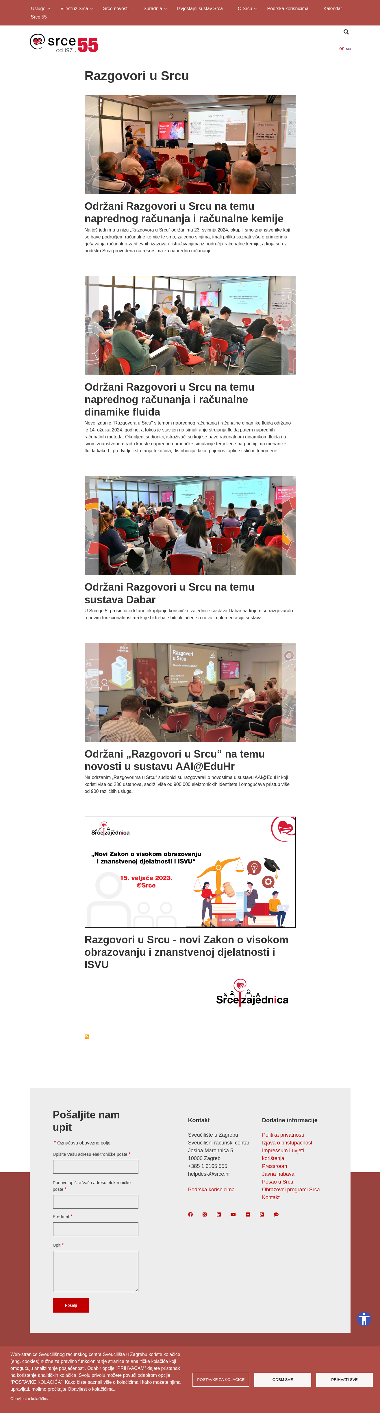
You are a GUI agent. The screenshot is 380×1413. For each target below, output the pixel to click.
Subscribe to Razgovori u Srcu (87, 1037)
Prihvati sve (344, 1379)
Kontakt (271, 1197)
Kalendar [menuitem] (333, 8)
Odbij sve (283, 1379)
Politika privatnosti (283, 1135)
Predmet (61, 1216)
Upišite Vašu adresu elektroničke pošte (90, 1154)
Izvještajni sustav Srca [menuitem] (200, 8)
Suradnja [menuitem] (152, 9)
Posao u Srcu (277, 1182)
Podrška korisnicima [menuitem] (288, 8)
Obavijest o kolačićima (29, 1399)
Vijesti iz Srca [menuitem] (74, 9)
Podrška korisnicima (211, 1189)
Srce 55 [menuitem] (39, 16)
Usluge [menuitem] (38, 9)
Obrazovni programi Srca (291, 1189)
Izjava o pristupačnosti (288, 1143)
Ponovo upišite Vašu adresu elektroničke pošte (92, 1186)
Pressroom (274, 1166)
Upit (57, 1245)
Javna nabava (278, 1174)
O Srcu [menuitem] (244, 9)
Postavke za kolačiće (220, 1379)
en (344, 48)
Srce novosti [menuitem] (116, 8)
